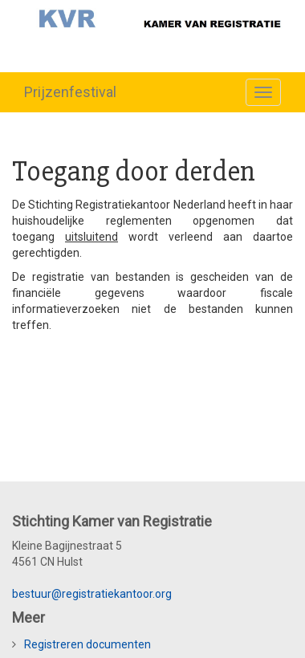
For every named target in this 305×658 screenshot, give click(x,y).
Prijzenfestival (70, 91)
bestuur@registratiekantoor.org (92, 593)
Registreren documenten (87, 644)
